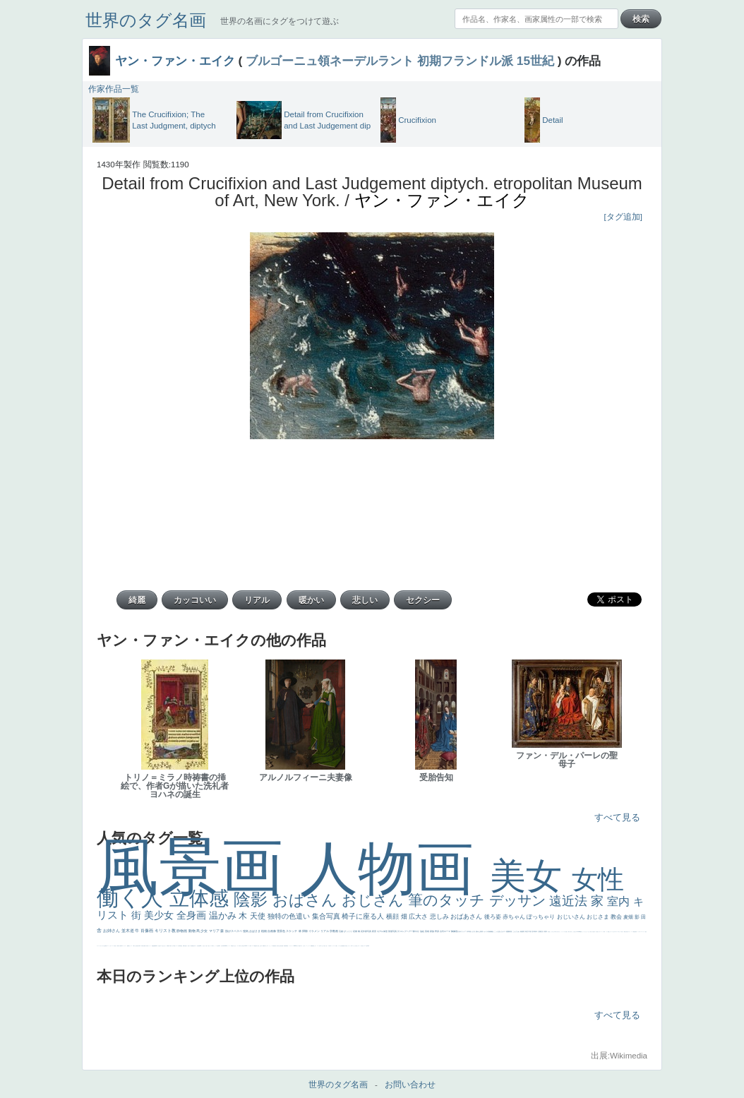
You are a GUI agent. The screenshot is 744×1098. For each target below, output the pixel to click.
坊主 (159, 945)
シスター (237, 945)
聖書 (581, 931)
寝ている (161, 945)
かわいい (110, 945)
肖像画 (147, 931)
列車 (139, 945)
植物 (264, 931)
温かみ (224, 915)
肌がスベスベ (234, 931)
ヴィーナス (228, 945)
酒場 (128, 945)
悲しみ (440, 916)
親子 (261, 945)
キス (504, 931)
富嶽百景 (168, 945)
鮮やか (416, 931)
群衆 (286, 945)
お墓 (319, 945)
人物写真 (179, 945)
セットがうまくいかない (586, 931)
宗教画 (334, 931)
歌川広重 (143, 945)
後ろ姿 (493, 917)
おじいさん (572, 917)
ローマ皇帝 (366, 945)
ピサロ (267, 945)
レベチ (113, 945)
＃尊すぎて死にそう (557, 931)
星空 (181, 945)
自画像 (272, 931)
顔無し (609, 931)
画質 (199, 945)
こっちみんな (552, 931)
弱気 (636, 931)
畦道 (287, 945)
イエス (108, 945)
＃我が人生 (134, 945)
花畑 (355, 931)
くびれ (101, 945)
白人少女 (234, 945)
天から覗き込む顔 (278, 945)
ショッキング (333, 945)
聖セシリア (210, 945)
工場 (530, 931)
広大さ (419, 916)
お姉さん (112, 931)
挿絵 (284, 945)
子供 (117, 945)
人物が (336, 945)
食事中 (219, 945)
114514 (245, 945)
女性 (598, 879)
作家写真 (367, 931)
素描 (522, 931)
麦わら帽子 (119, 945)
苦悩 (115, 945)
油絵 (422, 931)
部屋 (510, 931)
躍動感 (312, 945)
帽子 (571, 931)
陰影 (253, 899)
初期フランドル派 (465, 61)
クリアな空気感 (340, 945)
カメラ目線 (487, 931)
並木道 (128, 931)
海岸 (604, 931)
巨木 (533, 931)
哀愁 (232, 945)
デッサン (519, 900)
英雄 (427, 931)
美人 (297, 945)
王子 (565, 931)
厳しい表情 (568, 931)
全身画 (192, 915)
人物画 (395, 868)
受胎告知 (273, 945)
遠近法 (570, 901)
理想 (152, 945)
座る (197, 945)
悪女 (646, 931)
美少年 (138, 945)
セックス (130, 945)
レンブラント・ (291, 945)
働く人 (133, 897)
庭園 (508, 931)
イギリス (629, 931)
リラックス (563, 931)
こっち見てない (203, 945)
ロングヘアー (407, 931)
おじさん (375, 900)
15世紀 (535, 61)
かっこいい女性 (215, 945)
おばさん (307, 900)
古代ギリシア (462, 931)
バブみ (329, 945)
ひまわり (164, 945)
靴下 (330, 945)
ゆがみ (146, 945)
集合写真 (327, 916)
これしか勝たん (355, 945)
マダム (190, 945)
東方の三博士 (241, 945)
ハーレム (248, 945)
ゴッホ (638, 931)
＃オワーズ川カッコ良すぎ (619, 931)
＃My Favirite (578, 931)
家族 (432, 931)
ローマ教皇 (254, 945)
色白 (207, 945)
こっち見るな (574, 931)
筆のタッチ (448, 900)
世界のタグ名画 (145, 20)
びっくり (348, 931)
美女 (531, 876)
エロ (352, 945)
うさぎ (473, 931)
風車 (368, 945)
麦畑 (629, 916)
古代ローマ (445, 931)
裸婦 (263, 945)
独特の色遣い (290, 916)
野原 (437, 931)
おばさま (255, 931)
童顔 (171, 945)
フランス (98, 945)
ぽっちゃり (541, 917)
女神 (250, 945)
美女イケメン (149, 945)
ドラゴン (176, 945)
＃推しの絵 (325, 945)
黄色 (313, 945)
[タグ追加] (623, 217)
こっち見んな (498, 931)
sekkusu (295, 945)
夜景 (374, 931)
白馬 (212, 945)
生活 (104, 945)
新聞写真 (156, 945)
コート (318, 945)
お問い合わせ (410, 1084)
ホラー (359, 945)
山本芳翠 (222, 945)
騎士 (188, 945)
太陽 (539, 931)
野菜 (106, 945)
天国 (627, 931)
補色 (492, 931)
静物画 (182, 931)
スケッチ (292, 931)
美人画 (597, 931)
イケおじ (321, 945)
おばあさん (467, 916)
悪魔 (154, 945)
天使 (259, 916)
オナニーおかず (612, 931)
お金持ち (185, 945)
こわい (315, 945)
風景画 (198, 867)
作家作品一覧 (113, 89)
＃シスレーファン (642, 931)
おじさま (599, 917)
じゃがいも (348, 945)
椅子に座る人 (364, 916)
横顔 (393, 916)
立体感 (201, 898)
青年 (536, 931)
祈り (103, 945)
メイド (607, 931)
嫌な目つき (194, 945)
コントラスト (124, 945)
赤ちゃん (515, 917)
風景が (625, 931)
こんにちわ (516, 931)
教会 (617, 917)
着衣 (546, 931)
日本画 (469, 931)
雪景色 (281, 931)
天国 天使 (592, 931)
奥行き (257, 945)
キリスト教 (166, 931)
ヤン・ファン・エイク (175, 61)
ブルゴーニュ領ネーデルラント (330, 61)
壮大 (542, 931)
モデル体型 (382, 931)
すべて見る (617, 817)
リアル (325, 931)
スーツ (632, 931)
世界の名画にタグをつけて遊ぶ (279, 21)
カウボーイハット (601, 931)
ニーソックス (308, 945)
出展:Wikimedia (619, 1055)
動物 (192, 931)
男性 (548, 931)
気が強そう (362, 945)
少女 (204, 931)
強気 (246, 931)
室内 (619, 901)
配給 (192, 945)
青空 (527, 931)
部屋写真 (392, 931)
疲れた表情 (480, 931)
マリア (214, 931)
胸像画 (454, 931)
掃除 (305, 931)
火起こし (259, 945)
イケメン (314, 931)
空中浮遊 (173, 945)
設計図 (282, 945)
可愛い (265, 945)
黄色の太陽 (345, 945)
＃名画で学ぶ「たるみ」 (302, 945)
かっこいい (270, 945)
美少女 (160, 915)
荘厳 (341, 931)
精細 (634, 931)
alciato (225, 945)
